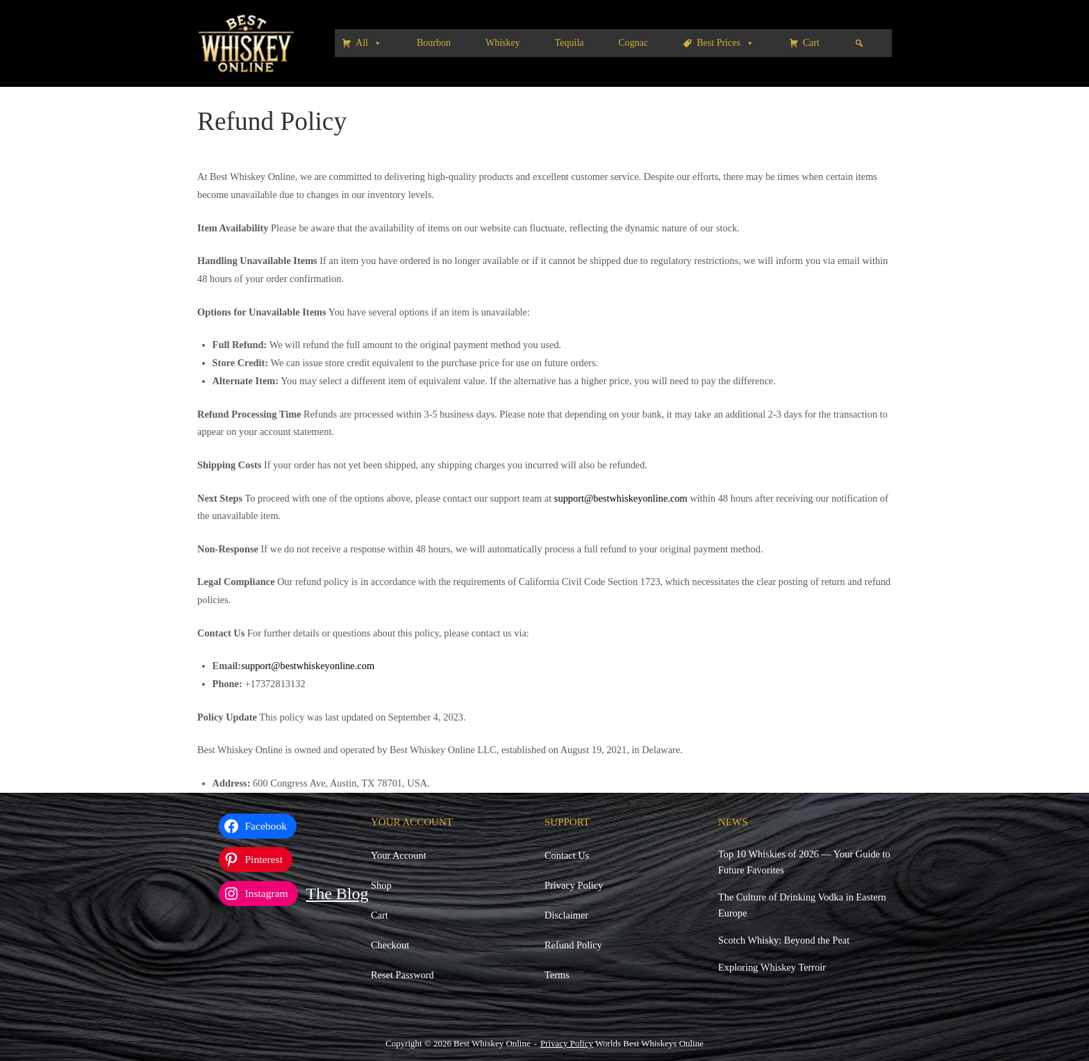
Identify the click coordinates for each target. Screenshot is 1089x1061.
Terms (557, 974)
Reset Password (402, 974)
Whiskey (502, 43)
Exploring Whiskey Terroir (772, 967)
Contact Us (566, 855)
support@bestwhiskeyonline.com (621, 498)
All (369, 43)
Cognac (634, 43)
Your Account (398, 855)
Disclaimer (566, 915)
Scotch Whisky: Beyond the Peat (783, 940)
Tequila (569, 43)
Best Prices (725, 43)
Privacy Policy (573, 885)
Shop (381, 885)
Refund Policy (573, 945)
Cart (811, 43)
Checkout (390, 945)
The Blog (337, 894)
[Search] (859, 43)
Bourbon (434, 43)
